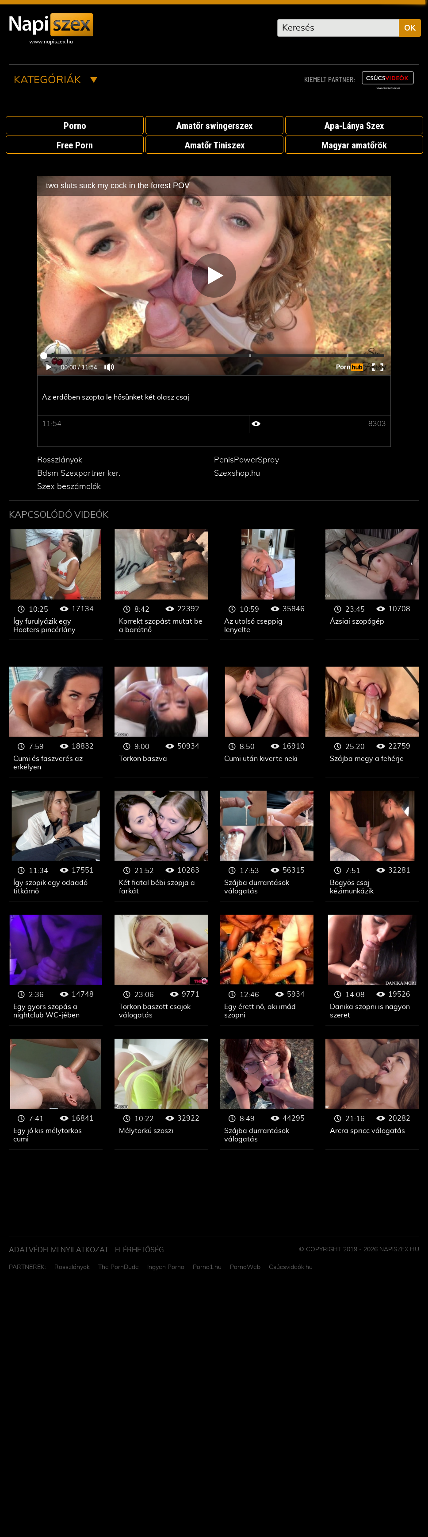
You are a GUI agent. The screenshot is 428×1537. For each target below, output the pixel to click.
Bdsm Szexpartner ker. (78, 473)
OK (410, 28)
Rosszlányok (59, 460)
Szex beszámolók (69, 487)
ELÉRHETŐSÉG (139, 1250)
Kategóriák (55, 80)
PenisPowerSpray (246, 460)
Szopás (56, 584)
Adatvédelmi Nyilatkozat (59, 1250)
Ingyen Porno (165, 1267)
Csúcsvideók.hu (291, 1267)
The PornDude (118, 1267)
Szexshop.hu (237, 473)
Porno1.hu (207, 1267)
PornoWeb (245, 1267)
